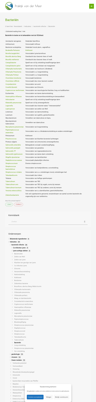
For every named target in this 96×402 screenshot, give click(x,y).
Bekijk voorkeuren (61, 397)
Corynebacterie (11, 84)
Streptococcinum (12, 163)
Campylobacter (11, 63)
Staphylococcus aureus (14, 160)
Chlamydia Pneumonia (13, 72)
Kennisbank (18, 26)
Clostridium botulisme (13, 78)
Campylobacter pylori (13, 66)
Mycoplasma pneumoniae (15, 127)
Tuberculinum (10, 181)
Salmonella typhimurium (14, 154)
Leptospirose (10, 109)
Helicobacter (10, 99)
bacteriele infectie (40, 26)
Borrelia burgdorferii (12, 53)
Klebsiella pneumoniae (13, 103)
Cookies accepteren (35, 397)
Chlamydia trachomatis (14, 69)
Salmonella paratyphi (13, 148)
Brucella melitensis (12, 60)
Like (9, 204)
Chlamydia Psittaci (12, 75)
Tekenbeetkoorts (11, 175)
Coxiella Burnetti (11, 87)
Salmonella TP (11, 151)
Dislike (18, 204)
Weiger (48, 397)
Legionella (9, 106)
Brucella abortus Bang (13, 56)
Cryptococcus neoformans (15, 90)
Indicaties (28, 26)
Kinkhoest (28, 50)
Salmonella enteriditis (13, 145)
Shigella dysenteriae (13, 157)
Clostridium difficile (12, 81)
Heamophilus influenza (14, 96)
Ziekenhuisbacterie (12, 195)
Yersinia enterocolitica (13, 191)
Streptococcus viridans (14, 172)
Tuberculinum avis (12, 184)
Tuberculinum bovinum (13, 188)
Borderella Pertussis (13, 50)
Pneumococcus (11, 139)
